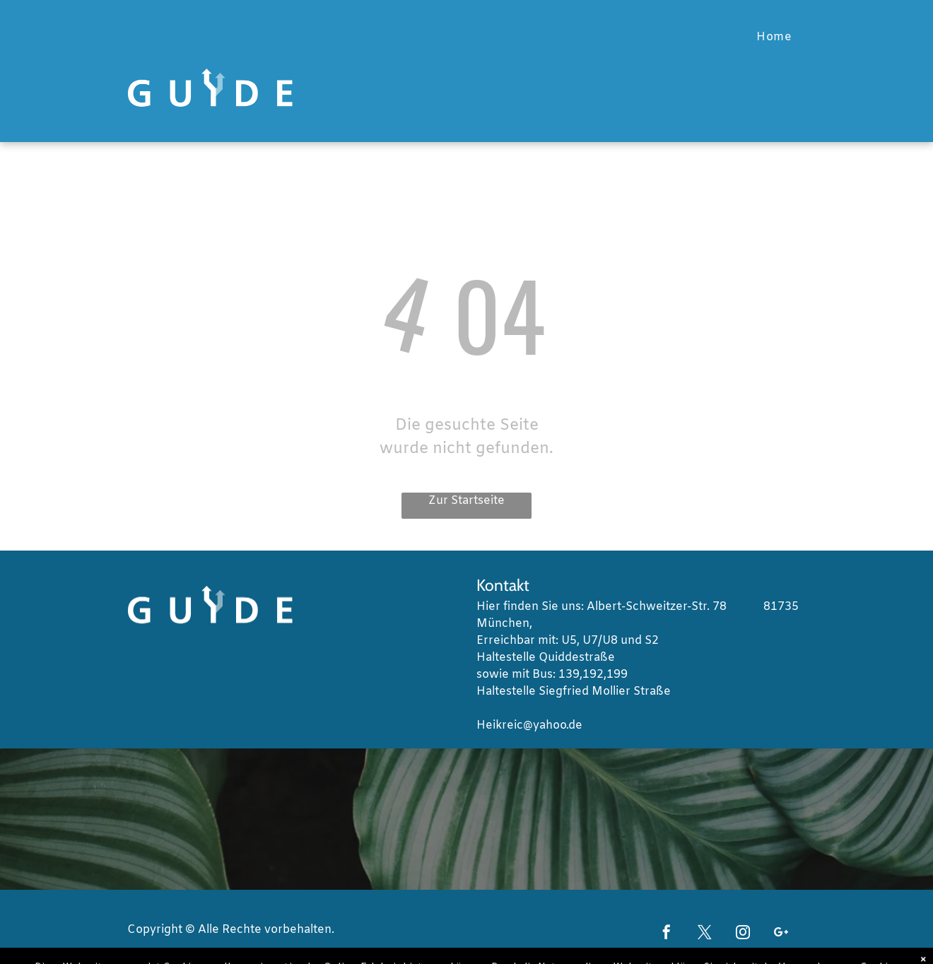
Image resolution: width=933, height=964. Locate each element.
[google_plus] (781, 934)
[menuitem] (774, 37)
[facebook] (666, 934)
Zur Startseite (466, 500)
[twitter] (704, 934)
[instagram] (742, 934)
